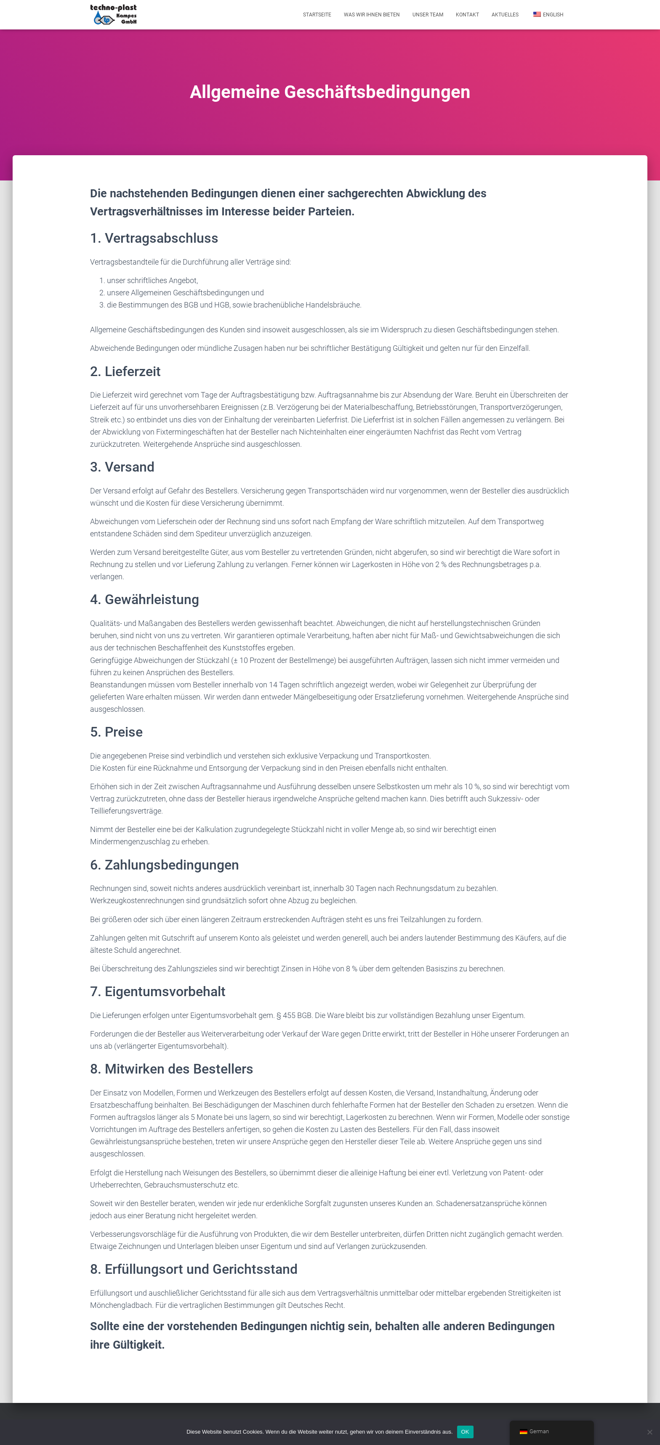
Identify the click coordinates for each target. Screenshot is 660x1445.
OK (465, 1432)
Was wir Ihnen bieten (372, 15)
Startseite (317, 15)
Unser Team (427, 15)
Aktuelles (505, 15)
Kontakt (467, 15)
